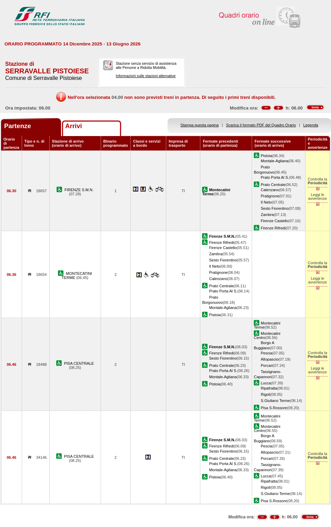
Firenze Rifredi (273, 228)
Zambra (267, 215)
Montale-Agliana (274, 161)
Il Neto (266, 202)
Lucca (266, 383)
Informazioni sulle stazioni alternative (146, 76)
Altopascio (269, 359)
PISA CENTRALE (79, 363)
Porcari (267, 365)
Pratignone (270, 196)
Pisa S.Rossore (274, 408)
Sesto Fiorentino (275, 208)
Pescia (266, 353)
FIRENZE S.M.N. (78, 190)
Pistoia (266, 156)
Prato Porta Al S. (275, 177)
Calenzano (270, 190)
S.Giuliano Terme (275, 401)
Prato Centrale (273, 185)
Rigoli (265, 394)
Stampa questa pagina (199, 125)
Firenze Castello (274, 221)
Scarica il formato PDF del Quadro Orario (261, 125)
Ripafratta (269, 388)
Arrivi (73, 126)
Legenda (310, 125)
